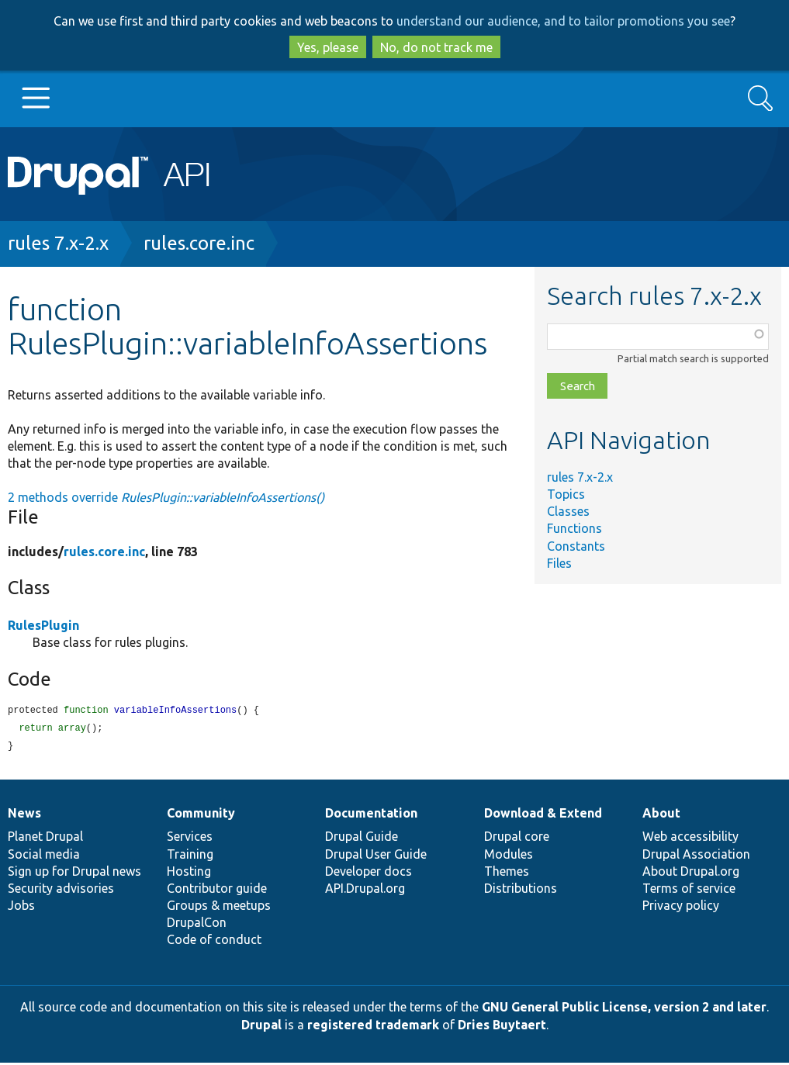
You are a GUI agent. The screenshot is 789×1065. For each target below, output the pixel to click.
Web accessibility (690, 838)
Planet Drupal (45, 838)
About (661, 815)
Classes (568, 511)
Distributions (520, 890)
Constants (576, 546)
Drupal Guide (361, 838)
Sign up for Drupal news (74, 873)
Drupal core (516, 838)
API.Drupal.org (365, 890)
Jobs (21, 908)
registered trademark (373, 1027)
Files (559, 563)
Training (190, 856)
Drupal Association (696, 856)
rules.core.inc (199, 243)
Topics (566, 494)
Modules (508, 856)
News (24, 815)
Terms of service (688, 890)
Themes (506, 873)
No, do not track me (436, 47)
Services (190, 838)
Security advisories (61, 890)
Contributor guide (217, 890)
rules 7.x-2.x (58, 243)
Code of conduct (214, 942)
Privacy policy (680, 908)
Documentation (371, 815)
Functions (574, 528)
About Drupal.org (690, 873)
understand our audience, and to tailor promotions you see (563, 21)
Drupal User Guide (376, 856)
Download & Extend (543, 815)
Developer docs (368, 873)
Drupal (261, 1027)
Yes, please (327, 47)
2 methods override (166, 497)
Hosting (189, 873)
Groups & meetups (219, 908)
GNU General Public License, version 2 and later (624, 1009)
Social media (44, 856)
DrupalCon (197, 925)
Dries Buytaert (502, 1027)
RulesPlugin (43, 625)
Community (201, 815)
